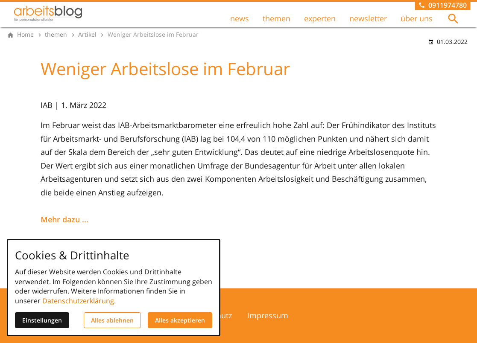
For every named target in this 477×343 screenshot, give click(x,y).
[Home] (25, 35)
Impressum (267, 315)
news (239, 18)
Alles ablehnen (112, 320)
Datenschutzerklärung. (79, 300)
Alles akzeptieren (180, 320)
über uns (417, 18)
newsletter (368, 18)
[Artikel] (87, 35)
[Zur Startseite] (48, 13)
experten (320, 18)
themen (276, 18)
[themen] (56, 35)
